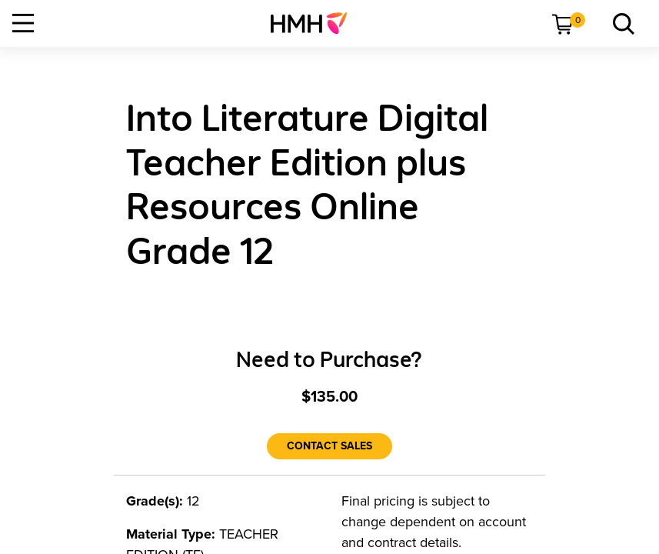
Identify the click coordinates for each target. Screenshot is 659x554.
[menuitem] (315, 23)
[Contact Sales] (329, 446)
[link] (315, 23)
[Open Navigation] (23, 23)
